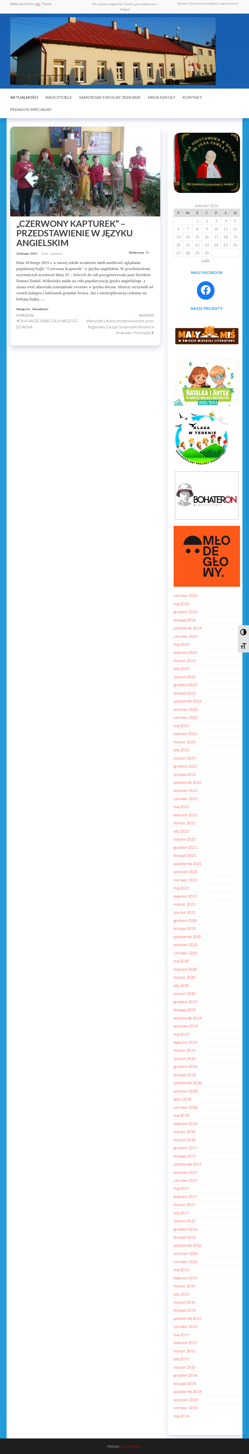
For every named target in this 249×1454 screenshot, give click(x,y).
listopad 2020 (185, 928)
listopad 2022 (185, 774)
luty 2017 (181, 1213)
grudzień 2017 (185, 1148)
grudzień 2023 (185, 685)
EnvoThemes (131, 1446)
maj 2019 (181, 1034)
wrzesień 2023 (186, 709)
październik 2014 (187, 1391)
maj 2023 (181, 725)
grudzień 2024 (185, 612)
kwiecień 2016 (185, 1278)
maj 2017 (181, 1188)
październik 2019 (187, 1018)
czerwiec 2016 (185, 1261)
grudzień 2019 (185, 1002)
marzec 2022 (184, 823)
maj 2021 (181, 888)
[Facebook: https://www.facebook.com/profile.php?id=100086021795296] (205, 290)
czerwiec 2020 (185, 953)
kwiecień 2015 (185, 1342)
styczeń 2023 (185, 758)
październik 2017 (187, 1164)
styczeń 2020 (185, 993)
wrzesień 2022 (186, 790)
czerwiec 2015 (185, 1326)
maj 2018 (181, 1115)
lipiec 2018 (182, 1099)
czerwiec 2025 (185, 595)
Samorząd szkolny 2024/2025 (110, 97)
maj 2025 (181, 604)
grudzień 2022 (185, 766)
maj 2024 (181, 644)
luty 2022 (181, 831)
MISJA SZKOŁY (161, 97)
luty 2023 (181, 750)
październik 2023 (187, 701)
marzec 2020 (184, 977)
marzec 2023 (184, 742)
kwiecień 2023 (185, 733)
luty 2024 (181, 668)
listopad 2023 (185, 693)
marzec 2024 (184, 660)
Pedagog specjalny (31, 109)
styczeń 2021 (185, 912)
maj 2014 (181, 1416)
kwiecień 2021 (185, 896)
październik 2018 (187, 1083)
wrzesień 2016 (186, 1253)
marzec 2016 (184, 1286)
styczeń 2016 (185, 1302)
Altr (38, 4)
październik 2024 (187, 628)
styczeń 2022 (185, 839)
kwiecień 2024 (185, 652)
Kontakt (192, 97)
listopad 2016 (185, 1237)
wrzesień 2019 (186, 1026)
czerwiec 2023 (185, 717)
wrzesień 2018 (186, 1091)
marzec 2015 (184, 1351)
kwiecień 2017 (185, 1196)
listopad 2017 (185, 1156)
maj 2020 (181, 961)
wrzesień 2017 (186, 1172)
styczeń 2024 (185, 677)
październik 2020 (187, 936)
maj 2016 (181, 1269)
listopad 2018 (185, 1075)
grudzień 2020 (185, 920)
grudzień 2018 (185, 1066)
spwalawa (56, 253)
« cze (205, 260)
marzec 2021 (184, 904)
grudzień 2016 (185, 1229)
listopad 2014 (185, 1383)
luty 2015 (181, 1359)
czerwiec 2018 (185, 1107)
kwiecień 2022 (185, 815)
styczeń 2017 (185, 1221)
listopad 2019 (185, 1010)
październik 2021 (187, 863)
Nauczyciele (58, 97)
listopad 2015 (185, 1310)
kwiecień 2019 (185, 1042)
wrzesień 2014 (186, 1399)
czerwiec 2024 (185, 636)
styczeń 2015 (185, 1367)
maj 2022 (181, 806)
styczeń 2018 (185, 1140)
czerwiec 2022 (185, 798)
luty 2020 (181, 985)
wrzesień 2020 (186, 944)
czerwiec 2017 (185, 1180)
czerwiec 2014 (185, 1407)
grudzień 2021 (185, 847)
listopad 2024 (185, 620)
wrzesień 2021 (186, 871)
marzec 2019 (184, 1050)
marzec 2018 (184, 1131)
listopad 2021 (185, 855)
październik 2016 (187, 1245)
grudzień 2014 (185, 1375)
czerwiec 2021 (185, 880)
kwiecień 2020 (185, 969)
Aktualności (24, 97)
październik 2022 (187, 782)
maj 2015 (181, 1334)
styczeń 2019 (185, 1058)
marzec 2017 (184, 1204)
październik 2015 (187, 1318)
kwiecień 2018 (185, 1123)
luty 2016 (181, 1294)
